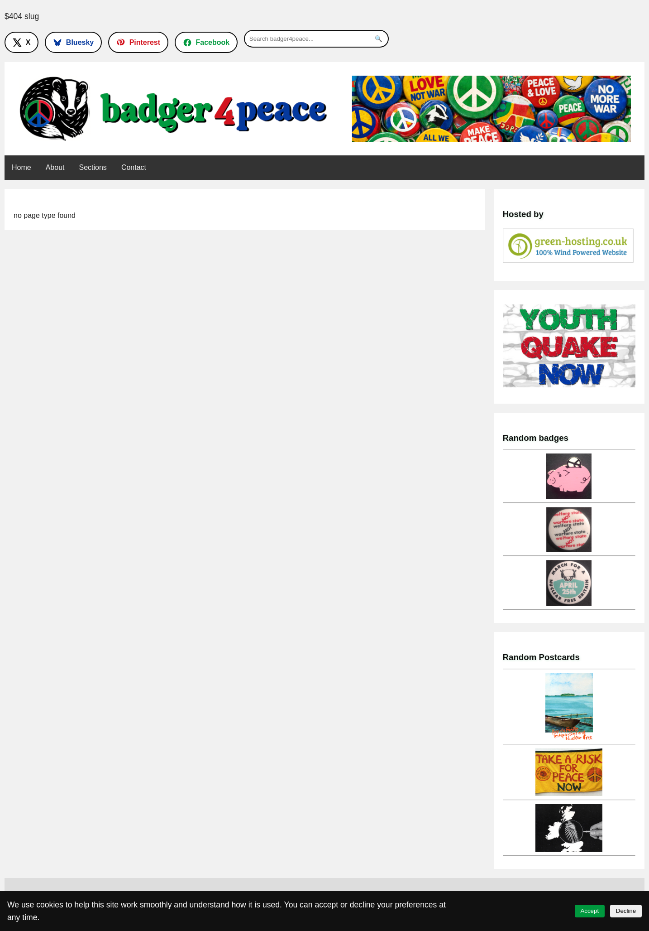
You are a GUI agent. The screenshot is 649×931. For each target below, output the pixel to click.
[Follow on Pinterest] (138, 42)
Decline (626, 910)
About (55, 167)
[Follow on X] (21, 42)
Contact (133, 167)
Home (21, 167)
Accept (589, 910)
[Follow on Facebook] (206, 42)
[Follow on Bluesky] (73, 42)
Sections (93, 167)
